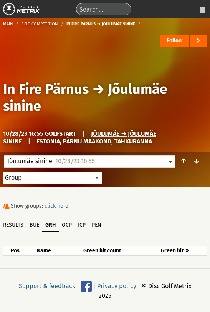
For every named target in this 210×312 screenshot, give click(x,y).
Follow (174, 40)
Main (8, 24)
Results (13, 225)
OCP (67, 225)
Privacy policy (116, 285)
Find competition (39, 24)
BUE (34, 225)
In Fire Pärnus (46, 89)
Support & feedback (47, 285)
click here (56, 206)
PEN (96, 225)
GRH (50, 225)
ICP (82, 225)
